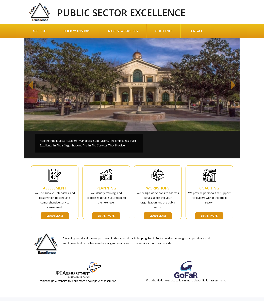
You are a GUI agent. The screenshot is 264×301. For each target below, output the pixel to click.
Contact (196, 31)
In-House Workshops (123, 31)
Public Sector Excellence (105, 10)
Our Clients (163, 31)
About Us (39, 31)
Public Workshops (77, 31)
